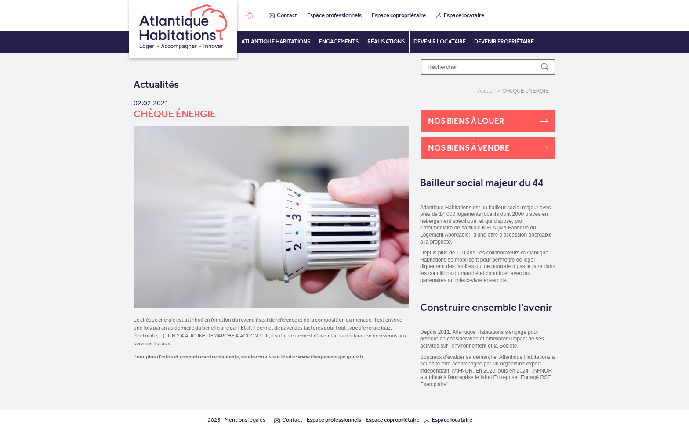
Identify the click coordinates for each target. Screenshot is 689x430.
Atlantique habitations (276, 41)
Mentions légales (245, 419)
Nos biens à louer (488, 120)
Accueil (486, 91)
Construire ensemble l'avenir (486, 307)
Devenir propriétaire (504, 41)
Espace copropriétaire (399, 15)
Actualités (156, 84)
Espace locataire (460, 15)
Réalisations (386, 41)
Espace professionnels (334, 15)
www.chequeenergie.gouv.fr (331, 356)
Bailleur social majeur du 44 (482, 183)
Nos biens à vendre (488, 147)
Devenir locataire (439, 41)
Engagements (339, 41)
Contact (283, 15)
